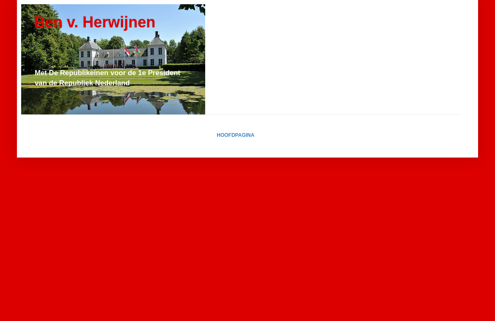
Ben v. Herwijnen (94, 22)
